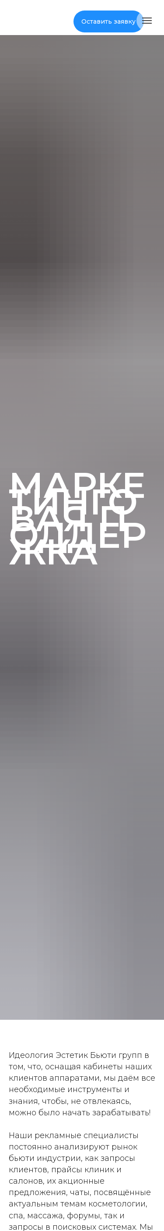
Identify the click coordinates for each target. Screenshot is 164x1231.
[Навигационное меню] (147, 21)
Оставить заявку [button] (108, 21)
